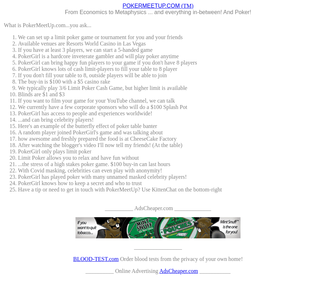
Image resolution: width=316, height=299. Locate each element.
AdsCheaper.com (178, 271)
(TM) (157, 6)
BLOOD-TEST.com (96, 259)
